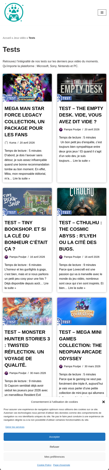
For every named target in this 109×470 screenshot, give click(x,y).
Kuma (12, 142)
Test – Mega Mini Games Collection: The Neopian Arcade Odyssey (80, 346)
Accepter (54, 436)
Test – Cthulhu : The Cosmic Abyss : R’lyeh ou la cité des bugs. (80, 236)
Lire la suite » (21, 178)
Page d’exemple (61, 465)
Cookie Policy (44, 465)
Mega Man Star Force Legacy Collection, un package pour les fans (25, 122)
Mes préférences (54, 456)
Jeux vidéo (20, 37)
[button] (103, 402)
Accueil (7, 37)
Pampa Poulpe (72, 129)
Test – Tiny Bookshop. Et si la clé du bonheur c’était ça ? (26, 236)
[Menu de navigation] (102, 12)
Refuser (54, 446)
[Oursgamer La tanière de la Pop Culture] (13, 12)
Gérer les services (14, 427)
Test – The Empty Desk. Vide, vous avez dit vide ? (81, 115)
